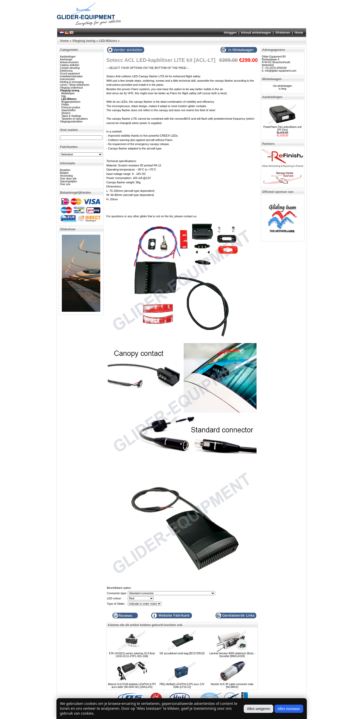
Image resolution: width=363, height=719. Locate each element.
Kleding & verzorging (72, 82)
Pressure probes (70, 107)
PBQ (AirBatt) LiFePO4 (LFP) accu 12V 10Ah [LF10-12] (182, 685)
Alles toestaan (289, 709)
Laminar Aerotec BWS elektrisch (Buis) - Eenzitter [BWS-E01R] (232, 655)
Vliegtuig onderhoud (71, 87)
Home (299, 32)
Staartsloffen (68, 110)
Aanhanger (66, 59)
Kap (63, 96)
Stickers (66, 113)
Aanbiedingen (68, 56)
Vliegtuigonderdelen (71, 121)
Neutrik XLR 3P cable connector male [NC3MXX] (232, 685)
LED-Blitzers (108, 41)
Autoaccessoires (69, 62)
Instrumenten (67, 79)
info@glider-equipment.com (280, 70)
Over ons (65, 184)
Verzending (66, 175)
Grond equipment (70, 73)
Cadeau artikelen (70, 65)
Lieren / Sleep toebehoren (75, 84)
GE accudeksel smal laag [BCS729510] (182, 653)
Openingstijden (68, 181)
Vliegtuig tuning (83, 41)
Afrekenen (282, 32)
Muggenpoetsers (71, 101)
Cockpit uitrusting (70, 68)
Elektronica (66, 70)
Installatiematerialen (71, 76)
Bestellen (65, 170)
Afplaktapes (68, 93)
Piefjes (65, 104)
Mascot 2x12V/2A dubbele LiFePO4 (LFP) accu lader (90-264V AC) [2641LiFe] (132, 685)
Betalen (64, 173)
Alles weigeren (258, 709)
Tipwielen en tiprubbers (74, 118)
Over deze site (68, 178)
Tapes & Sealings (71, 116)
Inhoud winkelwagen (256, 32)
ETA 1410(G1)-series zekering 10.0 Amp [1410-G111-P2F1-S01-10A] (132, 655)
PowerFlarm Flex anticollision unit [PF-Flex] (282, 128)
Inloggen (230, 32)
